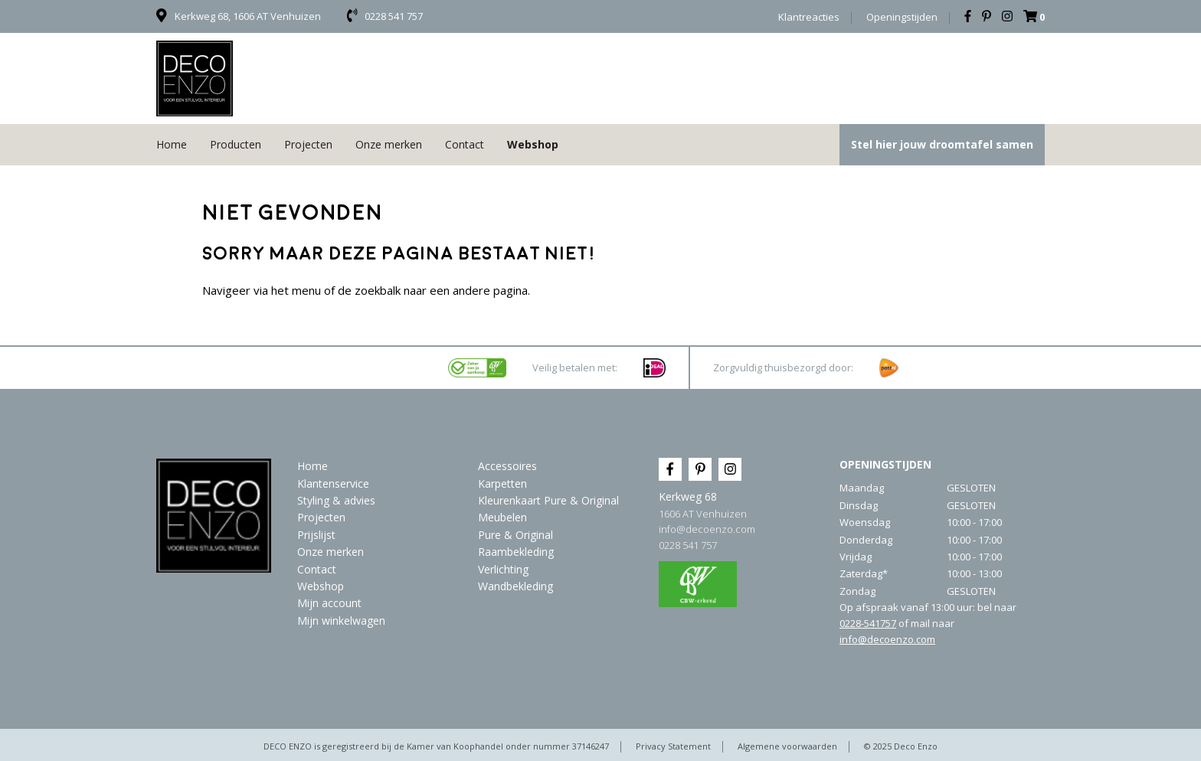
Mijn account (329, 603)
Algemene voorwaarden (787, 746)
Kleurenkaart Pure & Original (548, 500)
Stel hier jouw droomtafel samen (942, 144)
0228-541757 (867, 623)
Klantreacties (808, 17)
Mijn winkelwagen (341, 620)
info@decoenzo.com (707, 529)
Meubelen (502, 517)
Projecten (308, 144)
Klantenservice (333, 483)
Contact (464, 144)
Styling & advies (336, 500)
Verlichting (503, 569)
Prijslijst (316, 534)
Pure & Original (515, 534)
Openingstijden (902, 17)
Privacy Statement (673, 746)
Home (171, 144)
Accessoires (507, 466)
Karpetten (502, 483)
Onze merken (388, 144)
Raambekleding (516, 551)
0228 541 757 (688, 545)
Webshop (532, 144)
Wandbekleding (515, 586)
